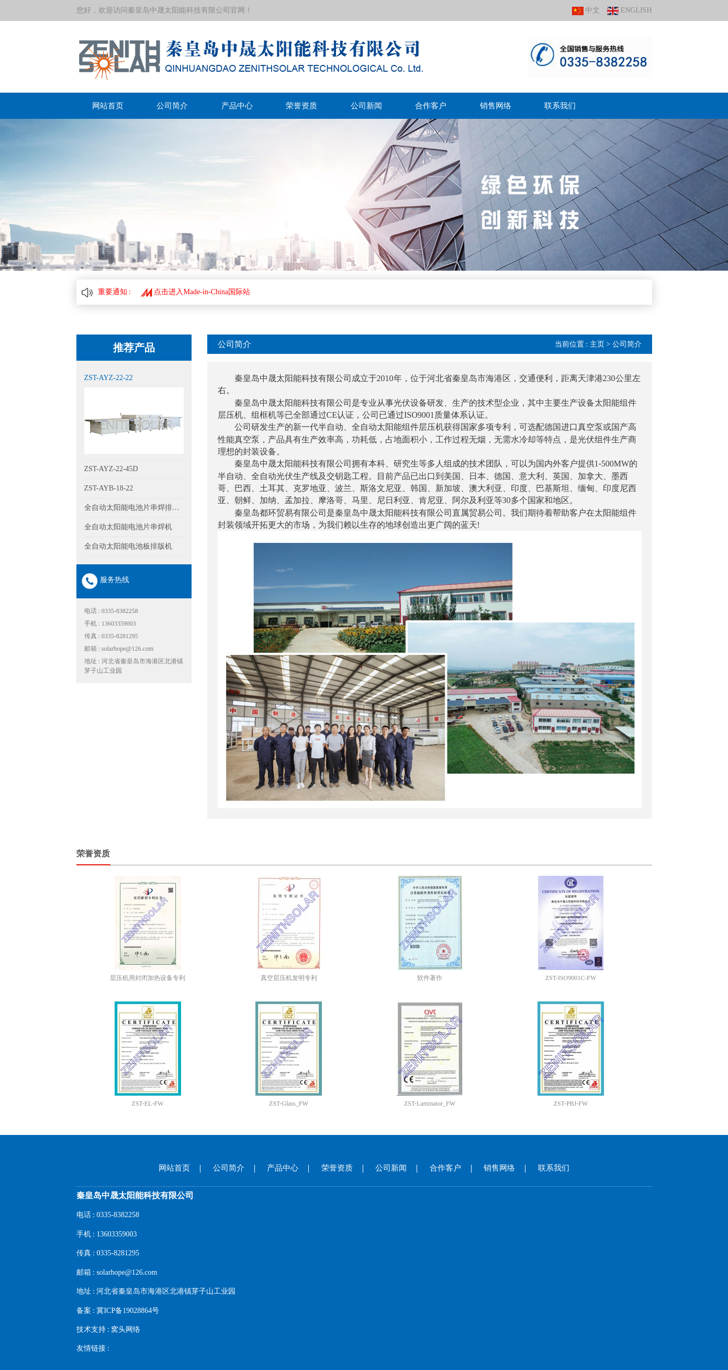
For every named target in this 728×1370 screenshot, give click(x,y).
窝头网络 (125, 1329)
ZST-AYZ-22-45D (111, 469)
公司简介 (172, 106)
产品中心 (237, 106)
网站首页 (108, 106)
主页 (597, 344)
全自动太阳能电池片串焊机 (128, 527)
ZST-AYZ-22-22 (108, 378)
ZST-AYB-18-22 (108, 488)
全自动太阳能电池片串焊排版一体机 (134, 507)
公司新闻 (366, 106)
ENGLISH (629, 10)
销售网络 (495, 106)
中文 (586, 10)
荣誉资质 (301, 106)
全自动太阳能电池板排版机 (128, 546)
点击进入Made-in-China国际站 (195, 292)
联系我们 (560, 106)
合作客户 (430, 106)
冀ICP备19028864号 (127, 1311)
